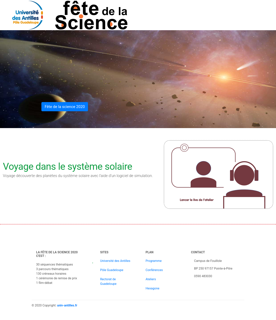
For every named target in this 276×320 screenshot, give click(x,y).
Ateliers (151, 279)
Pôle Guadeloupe (111, 270)
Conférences (154, 270)
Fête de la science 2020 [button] (65, 106)
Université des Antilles (115, 261)
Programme (154, 261)
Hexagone (152, 288)
